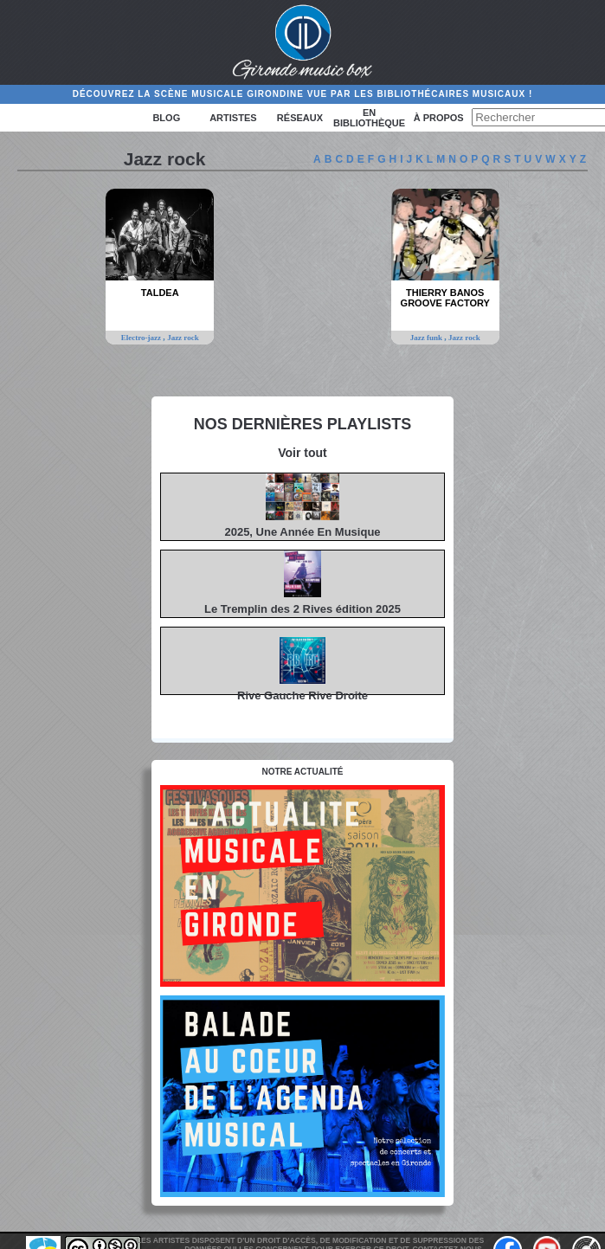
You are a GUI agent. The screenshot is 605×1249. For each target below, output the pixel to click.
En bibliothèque (369, 117)
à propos (439, 118)
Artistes (232, 118)
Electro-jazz (142, 337)
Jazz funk (427, 337)
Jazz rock (183, 337)
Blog (166, 118)
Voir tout (302, 453)
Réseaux (300, 118)
